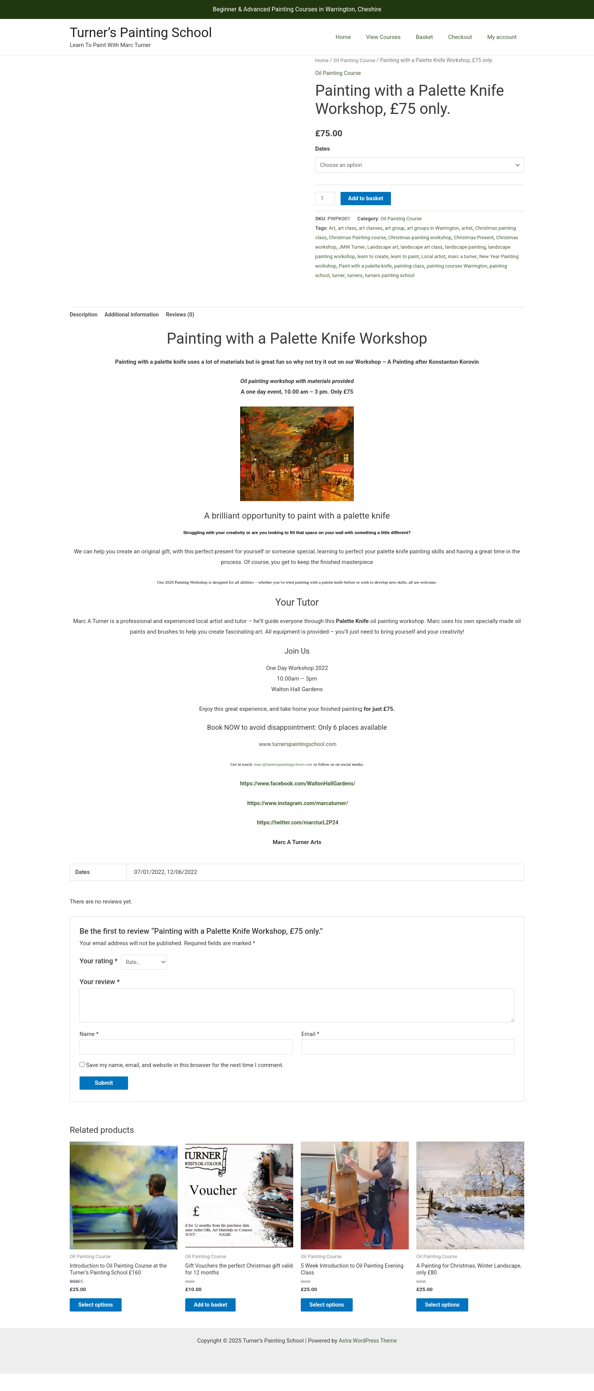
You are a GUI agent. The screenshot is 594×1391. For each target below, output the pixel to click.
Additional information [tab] (134, 325)
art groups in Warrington (438, 229)
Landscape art (430, 248)
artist (474, 229)
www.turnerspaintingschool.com (298, 755)
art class (348, 229)
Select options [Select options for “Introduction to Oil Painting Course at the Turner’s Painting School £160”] (103, 1321)
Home (360, 37)
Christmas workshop (358, 248)
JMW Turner (398, 248)
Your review (100, 995)
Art (332, 229)
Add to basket (366, 199)
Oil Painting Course (356, 60)
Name (89, 1047)
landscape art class (471, 248)
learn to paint (480, 258)
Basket (433, 37)
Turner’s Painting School (141, 32)
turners (457, 277)
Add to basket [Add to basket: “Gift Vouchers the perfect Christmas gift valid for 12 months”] (218, 1321)
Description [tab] (84, 325)
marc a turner (345, 267)
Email (310, 1047)
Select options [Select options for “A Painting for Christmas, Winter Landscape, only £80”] (449, 1321)
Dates (322, 148)
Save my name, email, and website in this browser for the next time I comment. (185, 1079)
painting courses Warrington (362, 277)
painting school (413, 277)
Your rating (99, 973)
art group (398, 229)
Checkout (466, 37)
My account (504, 37)
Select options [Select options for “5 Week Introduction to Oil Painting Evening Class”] (334, 1321)
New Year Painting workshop (394, 267)
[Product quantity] (325, 200)
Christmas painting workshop (445, 239)
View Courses (396, 37)
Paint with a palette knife (458, 267)
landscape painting (336, 258)
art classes (372, 229)
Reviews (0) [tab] (185, 325)
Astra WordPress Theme (368, 1358)
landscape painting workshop (394, 258)
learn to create (446, 258)
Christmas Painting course (379, 239)
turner (440, 277)
